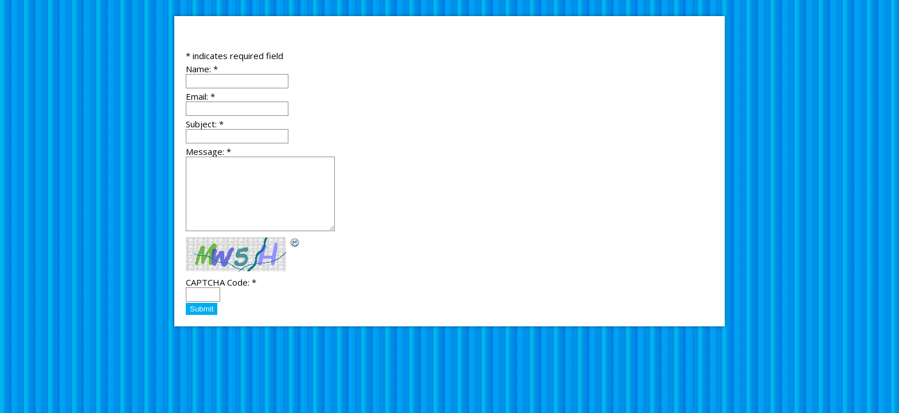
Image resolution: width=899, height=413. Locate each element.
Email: (200, 96)
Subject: (205, 124)
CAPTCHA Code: (221, 282)
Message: (208, 151)
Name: (202, 69)
